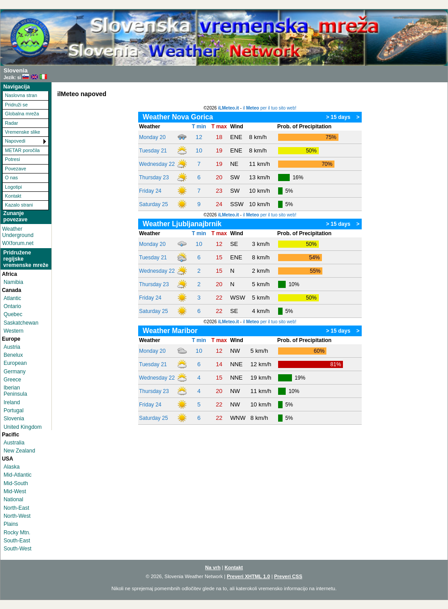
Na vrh (212, 567)
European (15, 363)
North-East (16, 508)
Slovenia (14, 418)
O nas (11, 177)
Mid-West (15, 491)
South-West (17, 549)
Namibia (13, 282)
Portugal (14, 410)
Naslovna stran (21, 95)
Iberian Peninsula (15, 391)
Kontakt (13, 196)
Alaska (12, 467)
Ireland (12, 402)
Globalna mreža (22, 113)
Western (13, 331)
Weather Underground (18, 232)
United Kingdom (23, 427)
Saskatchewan (21, 323)
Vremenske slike (22, 132)
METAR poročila (22, 150)
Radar (11, 123)
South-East (17, 540)
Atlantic (12, 298)
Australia (14, 443)
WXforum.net (18, 243)
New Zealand (19, 451)
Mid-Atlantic (18, 475)
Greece (12, 379)
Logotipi (13, 187)
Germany (14, 371)
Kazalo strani (19, 204)
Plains (11, 524)
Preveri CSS (288, 576)
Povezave (15, 168)
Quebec (13, 314)
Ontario (12, 306)
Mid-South (16, 483)
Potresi (12, 159)
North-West (17, 516)
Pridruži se (16, 104)
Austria (12, 347)
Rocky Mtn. (17, 532)
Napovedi (15, 141)
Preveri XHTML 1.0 (248, 576)
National (13, 499)
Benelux (13, 355)
